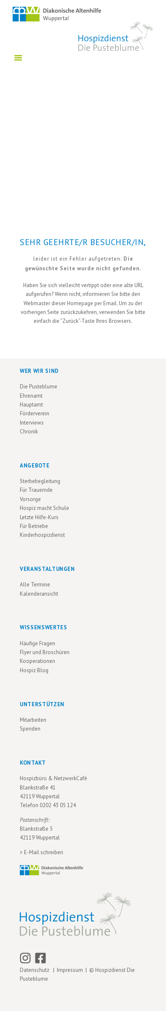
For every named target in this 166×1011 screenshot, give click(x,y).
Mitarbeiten (33, 719)
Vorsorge (30, 499)
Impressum (70, 970)
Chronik (29, 431)
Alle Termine (35, 584)
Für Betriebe (34, 526)
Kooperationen (37, 661)
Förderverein (34, 413)
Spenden (30, 728)
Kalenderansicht (39, 593)
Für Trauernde (36, 490)
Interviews (32, 422)
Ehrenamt (31, 395)
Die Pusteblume (38, 386)
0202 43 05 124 (58, 805)
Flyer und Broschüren (45, 652)
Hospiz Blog (34, 670)
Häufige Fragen (37, 643)
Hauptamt (31, 404)
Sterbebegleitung (40, 481)
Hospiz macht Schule (44, 508)
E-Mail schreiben (43, 852)
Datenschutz (36, 970)
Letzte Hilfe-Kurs (39, 517)
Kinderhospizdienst (42, 534)
